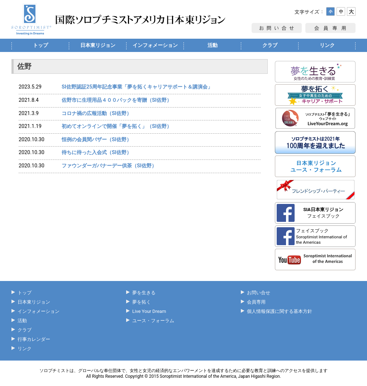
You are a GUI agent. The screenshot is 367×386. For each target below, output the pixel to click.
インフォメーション (155, 45)
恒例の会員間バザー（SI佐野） (97, 139)
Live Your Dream (149, 311)
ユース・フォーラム (153, 320)
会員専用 (256, 302)
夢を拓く (141, 302)
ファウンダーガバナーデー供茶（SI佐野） (109, 165)
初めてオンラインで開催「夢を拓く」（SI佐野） (117, 126)
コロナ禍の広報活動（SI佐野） (97, 113)
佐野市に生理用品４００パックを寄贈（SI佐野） (117, 100)
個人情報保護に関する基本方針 (279, 311)
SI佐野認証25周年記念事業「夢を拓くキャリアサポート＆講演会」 (137, 87)
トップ (40, 45)
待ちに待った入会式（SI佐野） (97, 152)
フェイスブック (323, 213)
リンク (327, 45)
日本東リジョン (97, 45)
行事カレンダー (34, 339)
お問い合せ (258, 292)
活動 (213, 45)
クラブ (269, 45)
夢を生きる (144, 292)
